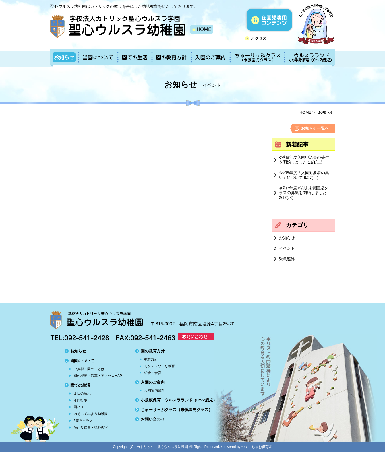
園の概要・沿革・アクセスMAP (98, 375)
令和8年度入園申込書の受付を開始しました (304, 159)
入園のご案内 (153, 382)
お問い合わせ (153, 419)
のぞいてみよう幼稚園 (91, 414)
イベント (287, 248)
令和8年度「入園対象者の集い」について (304, 175)
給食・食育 (152, 373)
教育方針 (151, 359)
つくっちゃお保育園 (256, 447)
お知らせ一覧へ (315, 128)
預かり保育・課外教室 (91, 427)
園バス (79, 407)
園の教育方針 (153, 351)
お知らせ (287, 238)
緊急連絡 (287, 259)
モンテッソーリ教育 (159, 366)
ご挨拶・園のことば (89, 369)
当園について (82, 361)
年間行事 (80, 400)
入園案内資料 (154, 390)
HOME (305, 112)
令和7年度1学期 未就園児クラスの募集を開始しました (303, 193)
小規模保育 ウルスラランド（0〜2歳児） (179, 400)
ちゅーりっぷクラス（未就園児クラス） (176, 410)
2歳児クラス (83, 420)
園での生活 (80, 385)
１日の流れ (82, 393)
